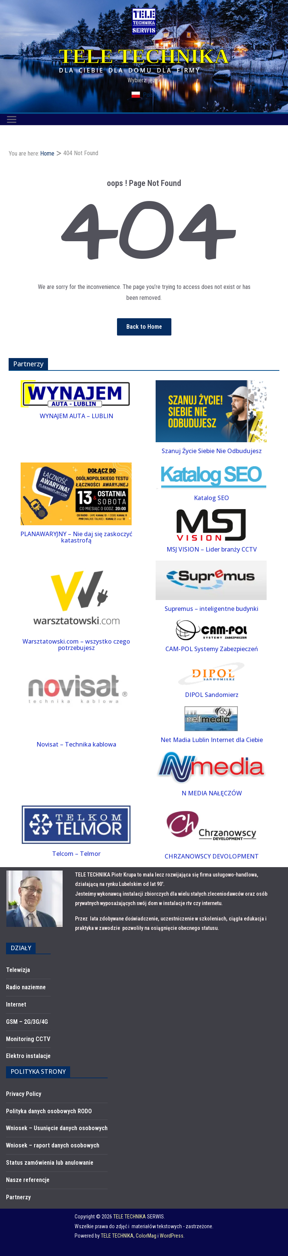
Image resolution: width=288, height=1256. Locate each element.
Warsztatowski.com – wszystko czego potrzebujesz (76, 644)
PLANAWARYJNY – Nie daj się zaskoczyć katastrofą (76, 537)
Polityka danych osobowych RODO (49, 1111)
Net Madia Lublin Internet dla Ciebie (211, 740)
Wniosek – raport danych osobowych (52, 1145)
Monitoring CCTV (28, 1039)
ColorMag (146, 1236)
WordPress (171, 1236)
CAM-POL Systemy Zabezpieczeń (211, 649)
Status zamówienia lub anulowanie (49, 1162)
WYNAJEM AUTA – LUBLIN (76, 416)
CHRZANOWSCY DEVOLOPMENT (212, 856)
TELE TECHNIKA (144, 56)
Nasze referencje (28, 1179)
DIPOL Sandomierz (211, 695)
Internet (16, 1004)
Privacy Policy (23, 1093)
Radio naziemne (26, 987)
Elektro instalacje (28, 1056)
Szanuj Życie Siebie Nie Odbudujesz (212, 451)
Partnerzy (18, 1197)
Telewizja (18, 969)
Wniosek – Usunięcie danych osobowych (57, 1128)
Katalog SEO (211, 498)
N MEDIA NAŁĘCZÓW (212, 793)
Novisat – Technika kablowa (76, 744)
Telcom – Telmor (76, 853)
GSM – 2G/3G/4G (27, 1021)
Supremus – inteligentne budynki (211, 609)
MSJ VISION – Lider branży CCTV (211, 549)
